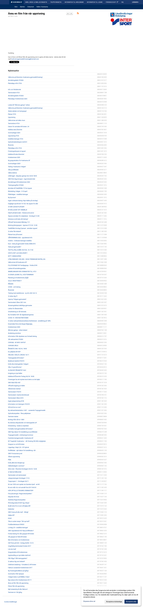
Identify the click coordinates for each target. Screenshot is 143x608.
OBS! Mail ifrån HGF (14, 382)
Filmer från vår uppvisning (16, 586)
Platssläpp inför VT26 (15, 83)
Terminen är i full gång (15, 592)
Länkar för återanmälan (15, 308)
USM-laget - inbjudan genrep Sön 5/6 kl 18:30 (22, 176)
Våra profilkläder (13, 170)
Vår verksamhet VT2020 (15, 339)
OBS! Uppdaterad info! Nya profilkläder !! (21, 530)
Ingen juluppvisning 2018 (16, 401)
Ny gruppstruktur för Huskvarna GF (19, 160)
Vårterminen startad (14, 389)
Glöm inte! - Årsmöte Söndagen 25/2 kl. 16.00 (22, 469)
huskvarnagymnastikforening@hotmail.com (25, 59)
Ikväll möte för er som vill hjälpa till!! (19, 506)
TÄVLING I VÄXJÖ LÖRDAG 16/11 (18, 355)
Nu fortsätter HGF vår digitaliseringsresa (21, 315)
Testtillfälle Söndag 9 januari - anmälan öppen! (22, 228)
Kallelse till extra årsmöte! (16, 154)
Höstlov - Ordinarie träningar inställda (20, 240)
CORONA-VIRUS (13, 345)
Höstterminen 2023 (14, 157)
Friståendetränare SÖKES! (16, 524)
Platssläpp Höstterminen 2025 (17, 99)
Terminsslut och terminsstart (17, 475)
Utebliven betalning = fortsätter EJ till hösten (22, 564)
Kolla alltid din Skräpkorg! (16, 463)
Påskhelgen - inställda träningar (18, 194)
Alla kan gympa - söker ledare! (17, 330)
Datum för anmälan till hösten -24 (18, 126)
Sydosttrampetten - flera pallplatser (19, 413)
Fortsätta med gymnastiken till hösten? (20, 429)
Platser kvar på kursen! (15, 234)
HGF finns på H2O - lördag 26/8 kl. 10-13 (20, 543)
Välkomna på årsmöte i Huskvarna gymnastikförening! (25, 77)
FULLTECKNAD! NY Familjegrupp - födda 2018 (22, 265)
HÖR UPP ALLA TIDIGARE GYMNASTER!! (20, 490)
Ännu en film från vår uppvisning (26, 13)
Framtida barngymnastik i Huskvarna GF (20, 438)
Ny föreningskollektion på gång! (18, 571)
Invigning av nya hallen (15, 373)
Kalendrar (11, 509)
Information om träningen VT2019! (19, 404)
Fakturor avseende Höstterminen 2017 (20, 567)
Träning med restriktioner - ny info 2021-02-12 (22, 293)
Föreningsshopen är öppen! (17, 151)
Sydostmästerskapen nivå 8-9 (17, 142)
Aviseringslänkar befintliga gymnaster (20, 305)
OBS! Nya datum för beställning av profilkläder (22, 432)
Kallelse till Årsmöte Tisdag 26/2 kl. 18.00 (21, 376)
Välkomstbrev (12, 173)
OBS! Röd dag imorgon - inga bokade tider (21, 179)
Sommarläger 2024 (14, 133)
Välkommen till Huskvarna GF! (17, 262)
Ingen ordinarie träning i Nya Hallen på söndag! (23, 200)
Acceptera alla (131, 601)
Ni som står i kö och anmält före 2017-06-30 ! (22, 487)
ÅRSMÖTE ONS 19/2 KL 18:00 (17, 348)
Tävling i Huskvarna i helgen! (17, 166)
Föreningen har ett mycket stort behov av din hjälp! (24, 379)
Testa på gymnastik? (14, 247)
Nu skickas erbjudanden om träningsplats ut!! (22, 422)
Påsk (9, 459)
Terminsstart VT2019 (14, 392)
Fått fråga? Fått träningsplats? (17, 558)
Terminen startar (13, 416)
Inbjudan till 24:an (13, 497)
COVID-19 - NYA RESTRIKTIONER (18, 318)
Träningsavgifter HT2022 (16, 185)
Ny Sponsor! (12, 197)
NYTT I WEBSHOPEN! (14, 256)
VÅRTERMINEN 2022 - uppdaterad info (20, 237)
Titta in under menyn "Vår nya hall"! (19, 521)
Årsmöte (11, 145)
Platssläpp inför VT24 (15, 148)
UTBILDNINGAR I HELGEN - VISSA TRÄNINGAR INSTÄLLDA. (27, 259)
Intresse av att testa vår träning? (18, 219)
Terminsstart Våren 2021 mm (17, 302)
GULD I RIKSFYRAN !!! (15, 281)
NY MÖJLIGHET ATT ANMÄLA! (17, 210)
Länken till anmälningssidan (17, 268)
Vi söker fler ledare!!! (14, 231)
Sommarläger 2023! (14, 163)
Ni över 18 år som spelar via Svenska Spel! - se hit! (24, 484)
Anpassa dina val (89, 601)
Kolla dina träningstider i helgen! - (18, 364)
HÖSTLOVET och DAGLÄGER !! (17, 253)
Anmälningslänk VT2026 (15, 80)
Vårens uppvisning (14, 456)
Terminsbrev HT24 (13, 123)
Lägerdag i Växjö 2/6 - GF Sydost (18, 447)
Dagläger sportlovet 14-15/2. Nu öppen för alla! (23, 203)
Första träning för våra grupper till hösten (21, 534)
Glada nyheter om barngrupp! (17, 111)
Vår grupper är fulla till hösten (17, 537)
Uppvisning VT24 (13, 136)
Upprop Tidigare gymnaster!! (17, 299)
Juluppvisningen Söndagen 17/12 (18, 478)
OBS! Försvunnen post (15, 453)
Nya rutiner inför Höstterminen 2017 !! (19, 580)
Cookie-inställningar (10, 602)
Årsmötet (11, 290)
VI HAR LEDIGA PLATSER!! (16, 207)
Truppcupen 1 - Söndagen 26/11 (18, 481)
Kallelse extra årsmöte (15, 129)
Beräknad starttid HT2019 (16, 361)
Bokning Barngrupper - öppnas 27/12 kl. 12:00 (22, 225)
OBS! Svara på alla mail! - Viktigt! (18, 512)
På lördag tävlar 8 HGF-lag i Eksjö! (18, 503)
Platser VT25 (12, 114)
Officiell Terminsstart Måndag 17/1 (19, 222)
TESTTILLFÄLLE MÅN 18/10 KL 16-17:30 (20, 250)
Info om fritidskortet (14, 89)
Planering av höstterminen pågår (18, 277)
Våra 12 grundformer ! (15, 367)
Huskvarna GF (16, 2)
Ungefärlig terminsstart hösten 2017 (19, 546)
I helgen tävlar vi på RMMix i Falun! (18, 577)
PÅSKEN (10, 284)
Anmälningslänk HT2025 (16, 96)
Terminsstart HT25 (14, 92)
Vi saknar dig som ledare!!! (16, 561)
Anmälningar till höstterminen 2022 (19, 182)
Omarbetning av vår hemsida (17, 311)
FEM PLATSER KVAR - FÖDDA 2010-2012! (21, 213)
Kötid (9, 518)
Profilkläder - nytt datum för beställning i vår (22, 450)
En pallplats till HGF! (14, 352)
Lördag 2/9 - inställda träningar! (18, 527)
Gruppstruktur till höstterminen (17, 552)
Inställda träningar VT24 (15, 139)
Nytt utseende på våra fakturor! (18, 589)
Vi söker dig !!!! (12, 296)
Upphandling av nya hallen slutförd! (19, 555)
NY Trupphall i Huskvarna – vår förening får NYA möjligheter (27, 441)
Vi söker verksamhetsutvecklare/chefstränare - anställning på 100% (29, 321)
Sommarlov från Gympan (16, 574)
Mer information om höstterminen (18, 540)
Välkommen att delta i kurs (16, 120)
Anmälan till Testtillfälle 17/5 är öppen (20, 188)
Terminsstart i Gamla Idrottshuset (18, 395)
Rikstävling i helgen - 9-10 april (17, 191)
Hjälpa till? (11, 515)
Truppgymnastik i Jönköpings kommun (20, 435)
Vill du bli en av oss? (14, 407)
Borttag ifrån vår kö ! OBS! (16, 419)
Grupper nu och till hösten (16, 444)
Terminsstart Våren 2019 (15, 398)
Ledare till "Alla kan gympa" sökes (19, 105)
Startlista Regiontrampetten (17, 500)
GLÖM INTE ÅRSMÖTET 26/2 (17, 370)
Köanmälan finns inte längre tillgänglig (20, 324)
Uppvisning (11, 117)
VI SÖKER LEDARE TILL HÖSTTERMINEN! (21, 274)
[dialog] (111, 596)
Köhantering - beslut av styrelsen (18, 426)
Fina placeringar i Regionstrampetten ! (20, 493)
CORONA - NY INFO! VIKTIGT (17, 342)
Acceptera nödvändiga (114, 601)
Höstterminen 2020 (14, 327)
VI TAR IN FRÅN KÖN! (14, 472)
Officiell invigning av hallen (16, 385)
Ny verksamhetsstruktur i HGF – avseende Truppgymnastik (26, 410)
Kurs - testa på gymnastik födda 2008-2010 (21, 244)
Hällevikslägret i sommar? (16, 466)
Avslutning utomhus (14, 333)
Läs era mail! (12, 549)
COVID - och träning (14, 287)
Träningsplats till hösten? (16, 358)
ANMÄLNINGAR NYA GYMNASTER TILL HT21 (22, 271)
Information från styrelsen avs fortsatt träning (22, 336)
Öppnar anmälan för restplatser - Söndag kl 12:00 (23, 216)
